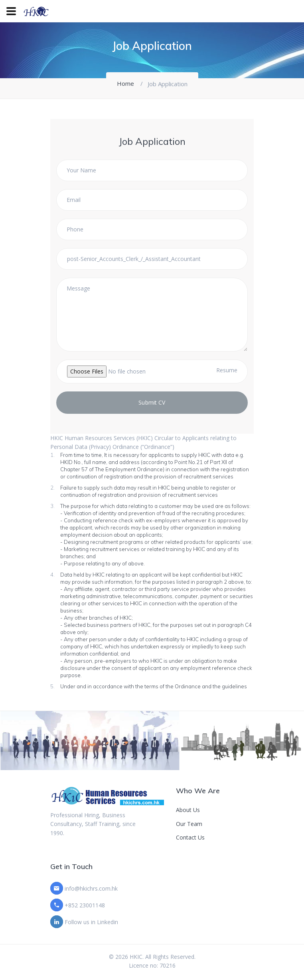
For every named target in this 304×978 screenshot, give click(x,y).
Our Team (189, 824)
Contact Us (190, 837)
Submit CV (151, 402)
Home (125, 83)
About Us (188, 810)
